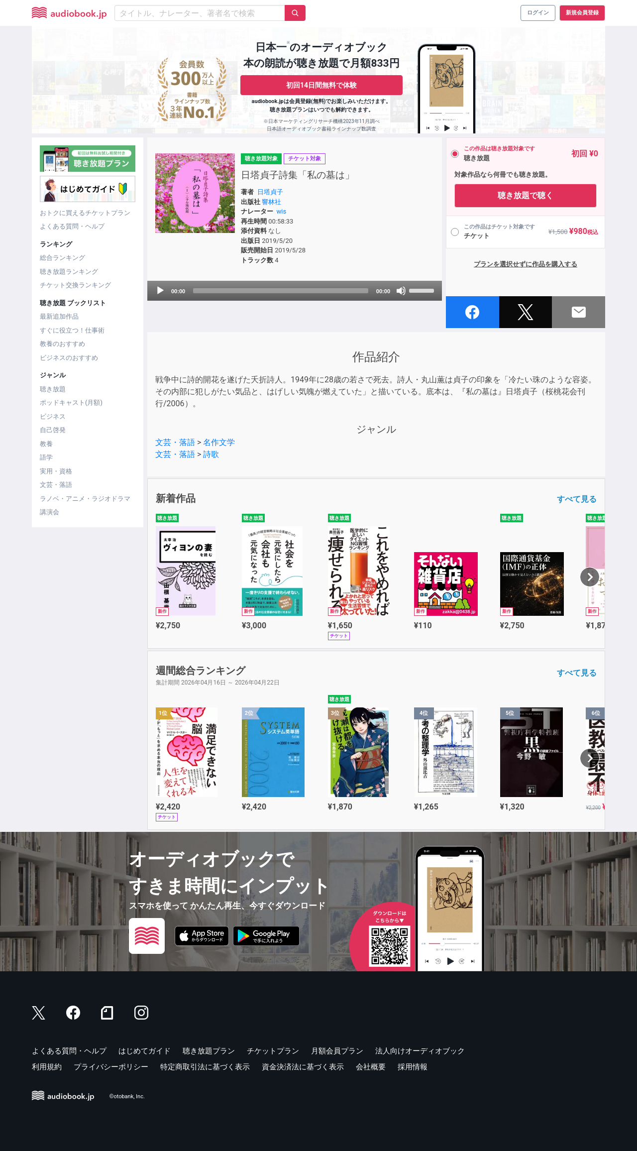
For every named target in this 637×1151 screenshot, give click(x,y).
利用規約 (47, 1066)
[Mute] (401, 291)
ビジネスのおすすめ (69, 357)
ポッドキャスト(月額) (71, 402)
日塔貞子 (270, 192)
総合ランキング (62, 257)
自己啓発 (53, 430)
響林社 (271, 202)
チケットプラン (273, 1050)
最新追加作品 (59, 316)
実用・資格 (56, 471)
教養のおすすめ (62, 343)
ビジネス (53, 416)
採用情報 (412, 1066)
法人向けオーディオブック (420, 1050)
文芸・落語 (56, 484)
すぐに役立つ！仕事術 (72, 330)
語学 (46, 457)
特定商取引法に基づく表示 (205, 1066)
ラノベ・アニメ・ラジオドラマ (85, 498)
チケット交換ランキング (75, 285)
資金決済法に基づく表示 (303, 1066)
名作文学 (219, 442)
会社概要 (371, 1066)
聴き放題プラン (209, 1050)
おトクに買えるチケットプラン (85, 213)
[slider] (280, 290)
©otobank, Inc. (127, 1096)
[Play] (160, 291)
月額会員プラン (337, 1050)
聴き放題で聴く (525, 195)
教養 (46, 444)
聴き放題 (53, 389)
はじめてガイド (144, 1050)
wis (282, 211)
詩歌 (211, 454)
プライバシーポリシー (111, 1066)
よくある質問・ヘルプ (72, 226)
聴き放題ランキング (69, 271)
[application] (294, 291)
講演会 (49, 512)
